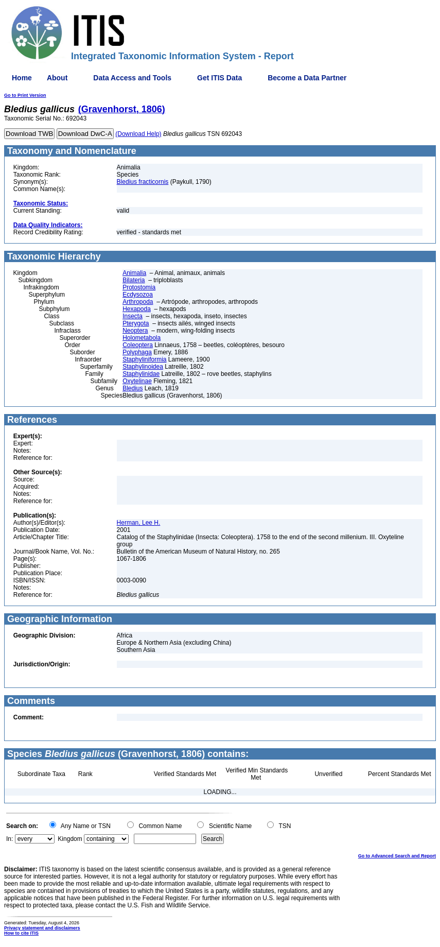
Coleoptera (137, 345)
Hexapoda (136, 309)
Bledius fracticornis (143, 181)
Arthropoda (137, 301)
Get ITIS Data (219, 78)
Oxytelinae (137, 381)
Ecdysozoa (137, 294)
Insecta (132, 316)
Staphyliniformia (144, 359)
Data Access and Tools (132, 78)
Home (22, 78)
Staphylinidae (141, 373)
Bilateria (133, 280)
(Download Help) (138, 133)
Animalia (134, 273)
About (57, 78)
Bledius (132, 388)
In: (9, 838)
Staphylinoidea (142, 366)
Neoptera (135, 330)
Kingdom (70, 838)
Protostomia (138, 287)
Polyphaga (137, 352)
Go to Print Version (25, 95)
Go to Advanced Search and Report (397, 855)
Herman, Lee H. (139, 522)
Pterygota (135, 323)
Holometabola (141, 337)
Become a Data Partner (307, 78)
